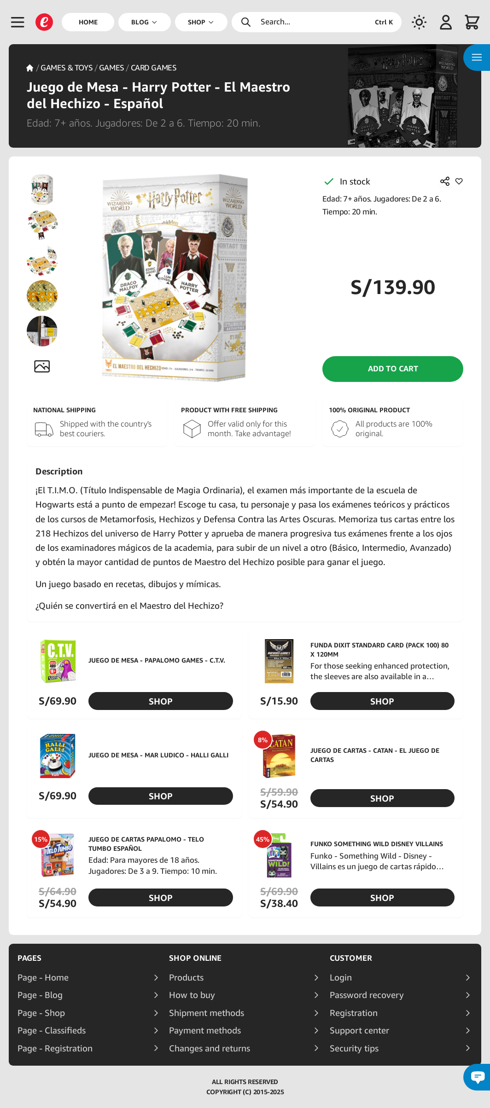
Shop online (195, 958)
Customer (351, 958)
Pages (29, 958)
